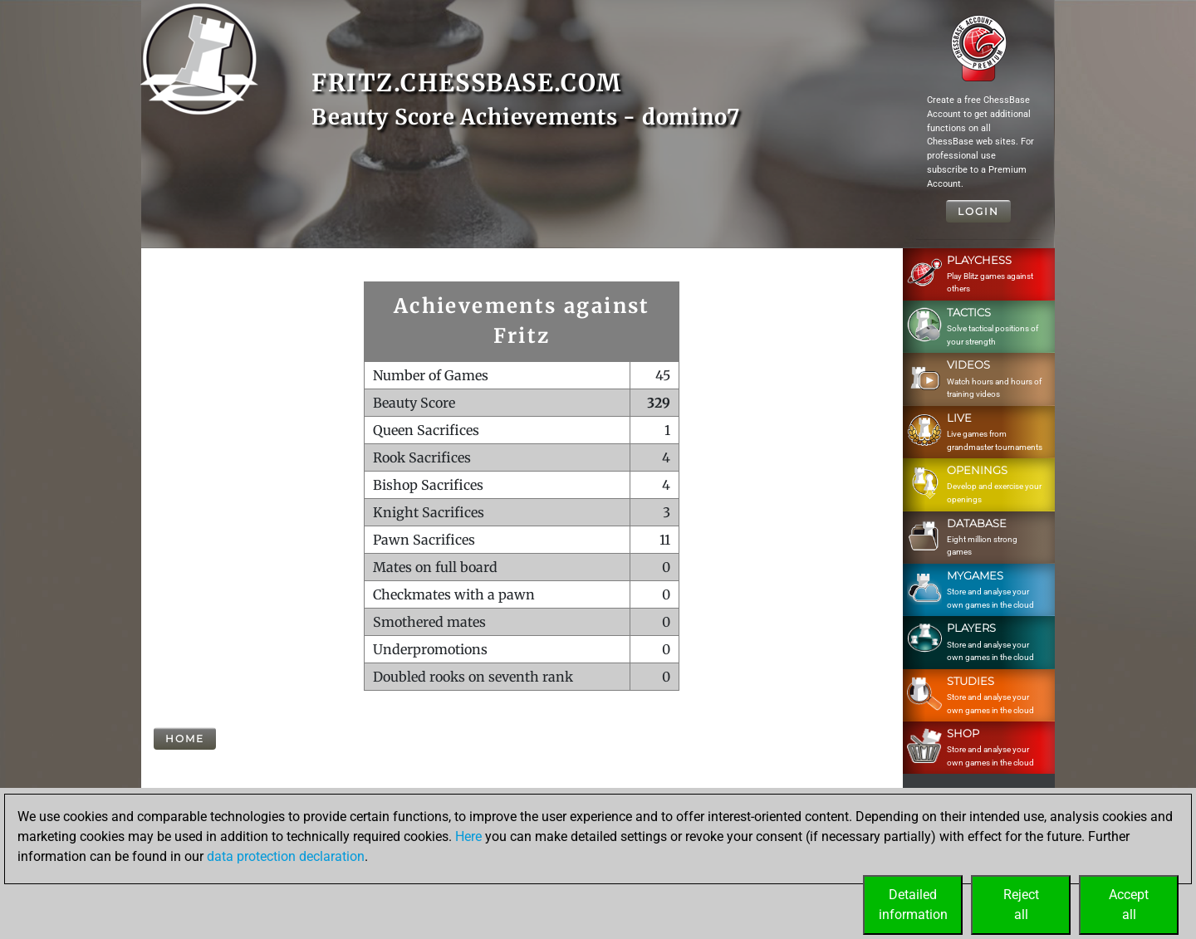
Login (978, 211)
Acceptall (1129, 904)
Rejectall (1021, 904)
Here (468, 836)
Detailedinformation (913, 904)
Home (184, 738)
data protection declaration (286, 856)
